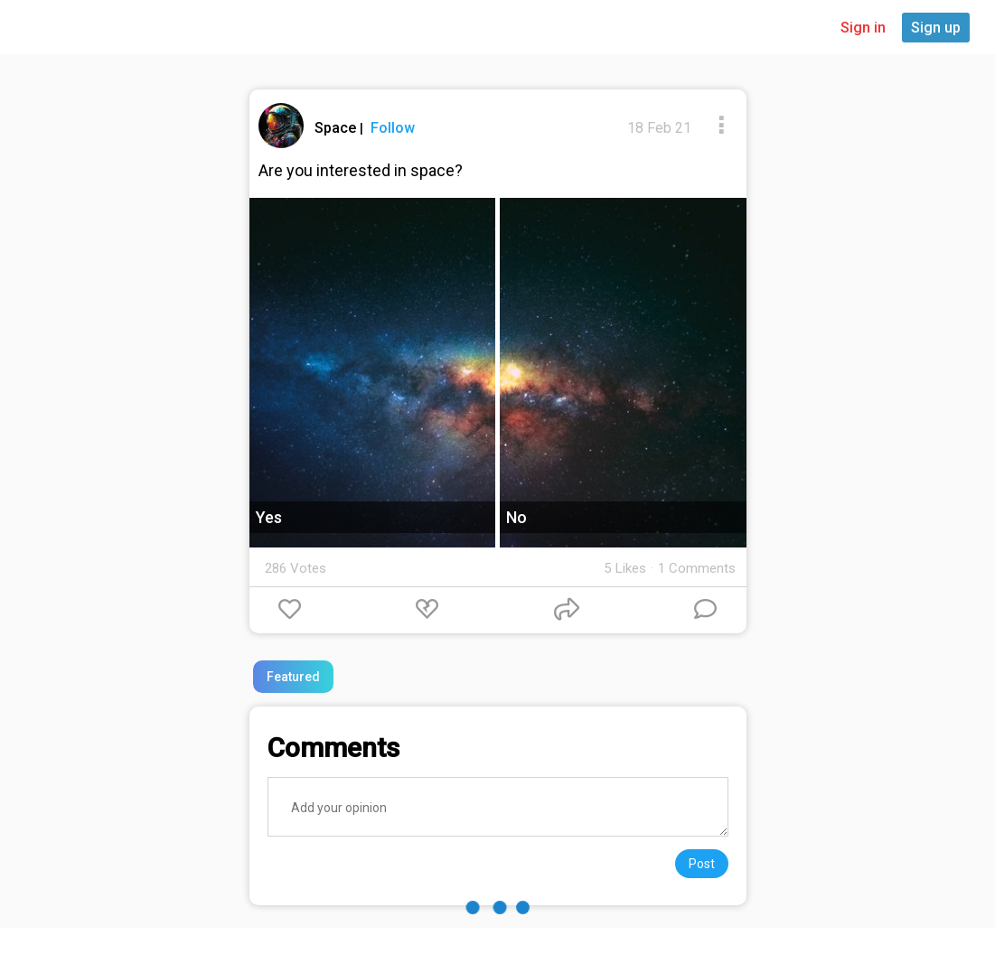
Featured (293, 676)
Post (702, 863)
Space (337, 127)
